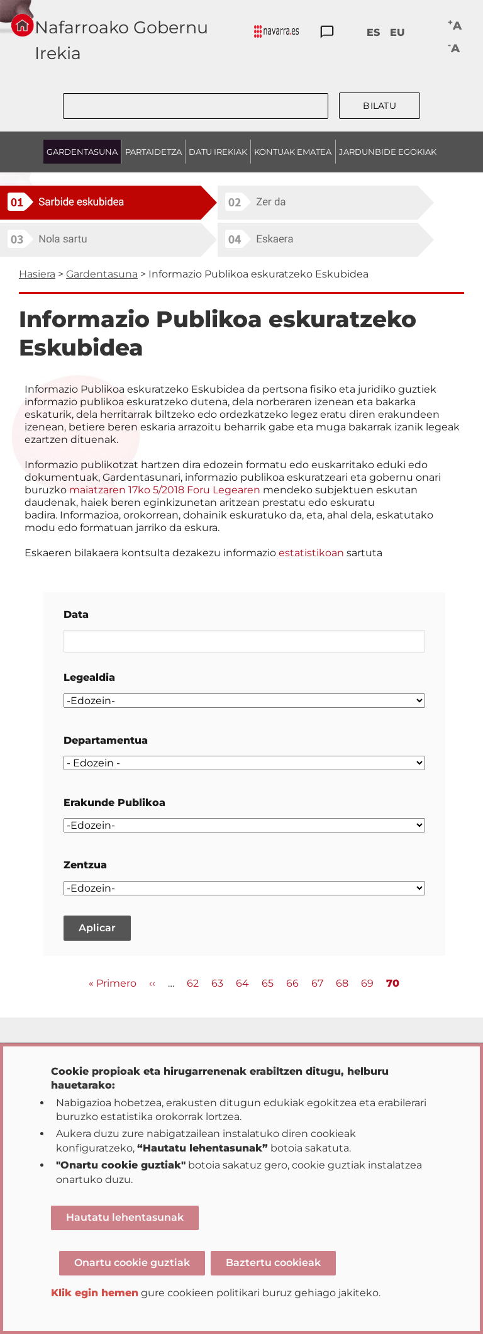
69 (367, 982)
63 (217, 982)
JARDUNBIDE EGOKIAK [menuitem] (387, 152)
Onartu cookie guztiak (132, 1263)
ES (373, 32)
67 (317, 982)
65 (268, 982)
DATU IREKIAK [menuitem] (218, 152)
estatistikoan (311, 553)
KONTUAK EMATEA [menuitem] (292, 152)
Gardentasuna (102, 274)
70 (392, 983)
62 (193, 982)
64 (242, 982)
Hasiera (37, 274)
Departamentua (106, 740)
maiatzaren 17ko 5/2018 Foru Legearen (166, 490)
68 (342, 982)
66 (292, 982)
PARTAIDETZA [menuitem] (153, 152)
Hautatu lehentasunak (125, 1217)
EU (397, 32)
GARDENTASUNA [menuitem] (82, 152)
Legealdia (89, 677)
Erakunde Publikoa (114, 803)
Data (76, 614)
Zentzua (85, 865)
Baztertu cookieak (273, 1263)
